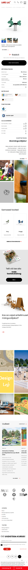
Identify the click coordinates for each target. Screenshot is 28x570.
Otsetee (4, 508)
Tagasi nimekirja (10, 54)
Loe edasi (5, 49)
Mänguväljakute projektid (8, 512)
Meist (3, 510)
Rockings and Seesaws (20, 57)
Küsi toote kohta (14, 62)
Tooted (4, 525)
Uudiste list (22, 424)
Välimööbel (4, 529)
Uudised (4, 516)
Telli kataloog (5, 568)
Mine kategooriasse (14, 241)
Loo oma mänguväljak (7, 520)
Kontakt (18, 568)
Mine (14, 280)
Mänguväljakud (5, 527)
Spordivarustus (5, 531)
